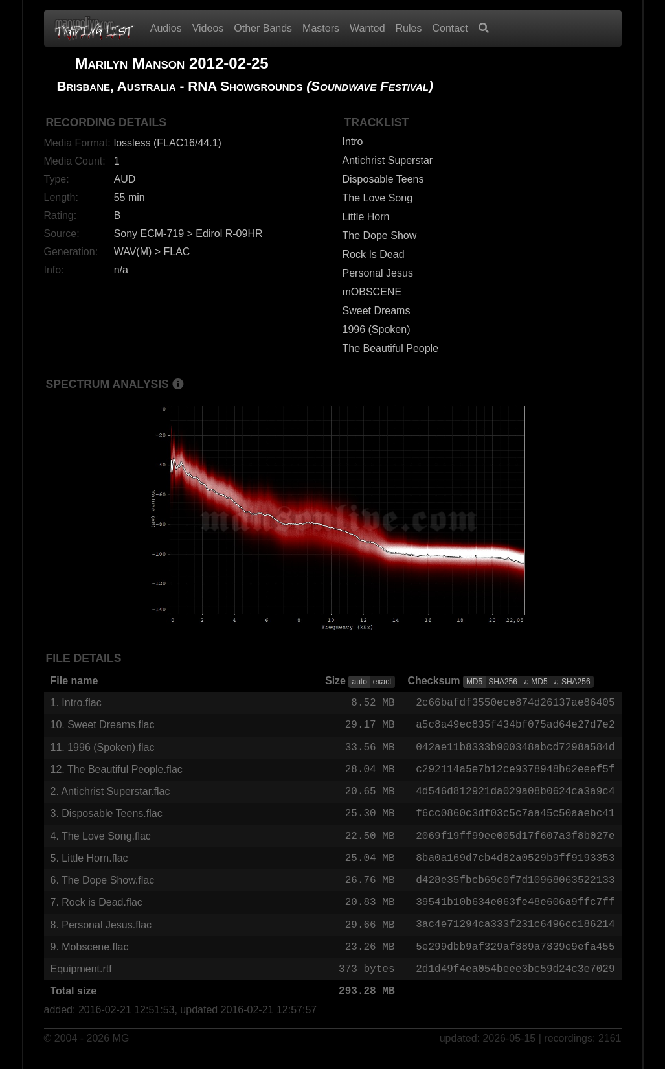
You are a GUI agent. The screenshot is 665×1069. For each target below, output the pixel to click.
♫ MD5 (535, 681)
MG (121, 1050)
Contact (450, 28)
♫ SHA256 (572, 681)
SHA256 (502, 681)
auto (359, 681)
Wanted (367, 28)
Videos (208, 28)
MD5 (474, 681)
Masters (320, 28)
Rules (409, 28)
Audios (166, 28)
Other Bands (263, 28)
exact (382, 681)
